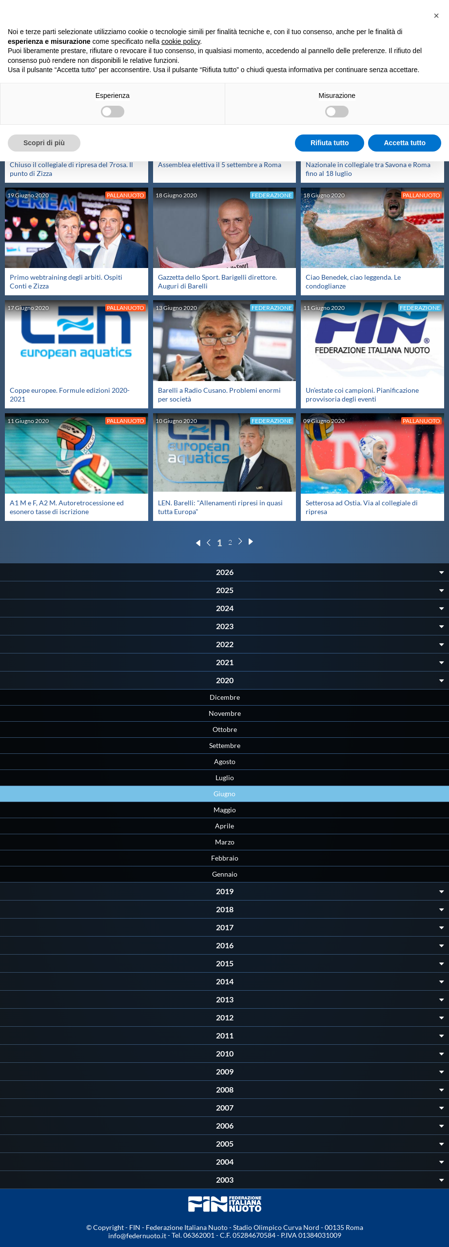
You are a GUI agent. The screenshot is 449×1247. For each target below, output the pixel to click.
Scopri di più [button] (44, 143)
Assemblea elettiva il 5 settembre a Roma (219, 164)
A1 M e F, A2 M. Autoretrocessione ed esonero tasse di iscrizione (67, 507)
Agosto (224, 761)
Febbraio (224, 858)
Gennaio (224, 874)
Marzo (224, 842)
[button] (436, 15)
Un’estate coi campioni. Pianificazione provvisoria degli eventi (362, 394)
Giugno (224, 793)
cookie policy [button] (180, 41)
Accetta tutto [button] (405, 143)
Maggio (225, 810)
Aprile (224, 826)
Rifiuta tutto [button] (330, 143)
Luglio (224, 777)
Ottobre (225, 729)
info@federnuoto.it (137, 1235)
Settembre (224, 745)
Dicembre (225, 697)
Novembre (225, 713)
